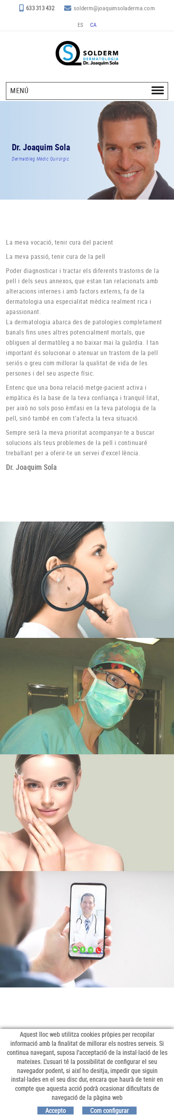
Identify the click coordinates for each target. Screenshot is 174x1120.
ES (80, 24)
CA (93, 24)
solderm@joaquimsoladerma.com (114, 8)
